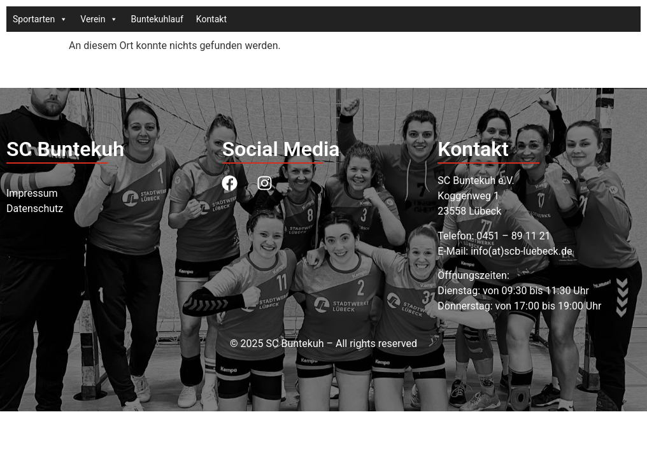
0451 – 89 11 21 (513, 236)
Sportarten (40, 19)
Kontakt (211, 19)
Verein (99, 19)
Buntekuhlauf (157, 19)
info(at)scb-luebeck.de (521, 251)
